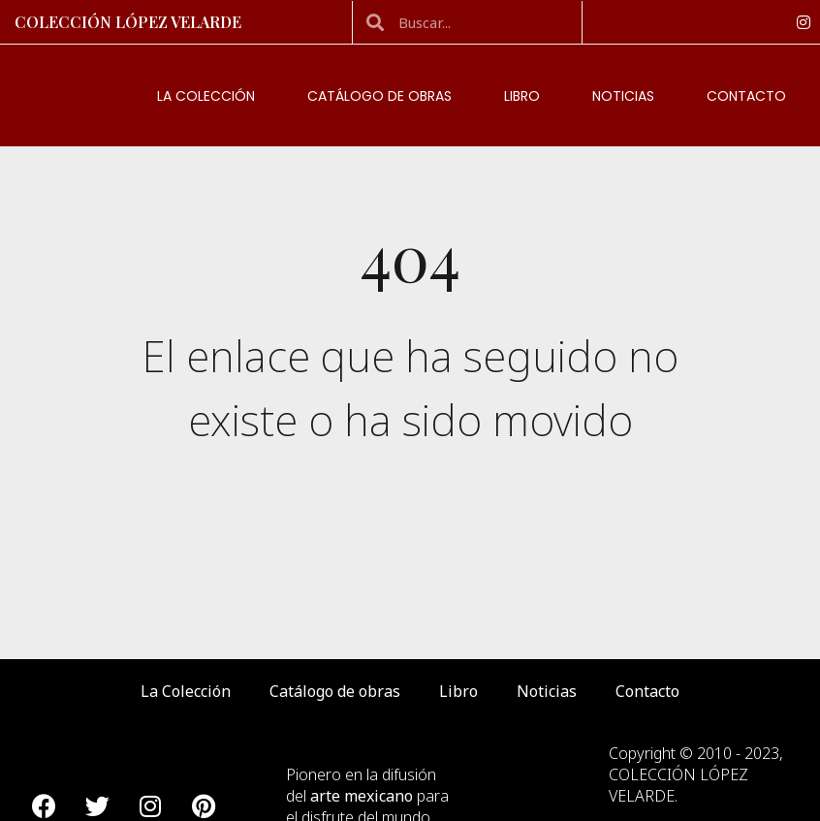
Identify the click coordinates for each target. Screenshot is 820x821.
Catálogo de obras (379, 96)
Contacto (746, 96)
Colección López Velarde (128, 22)
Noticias (623, 96)
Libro (522, 96)
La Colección (206, 96)
